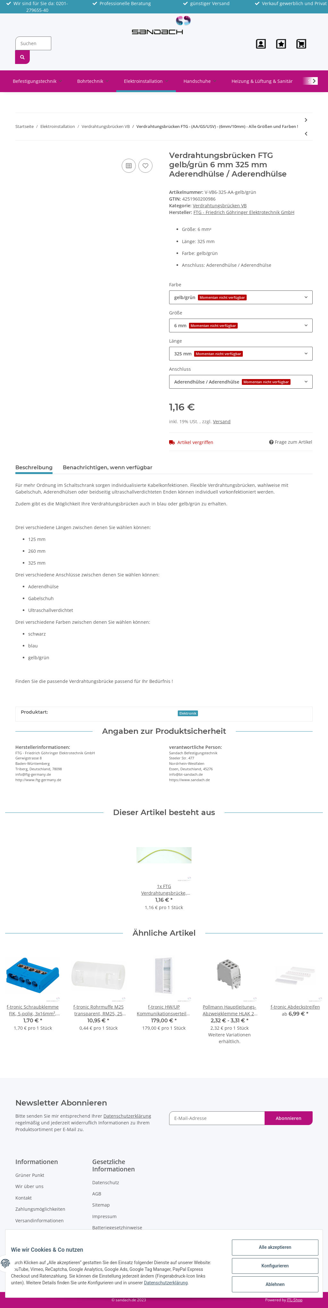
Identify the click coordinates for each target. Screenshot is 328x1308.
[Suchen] (33, 43)
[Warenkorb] (302, 43)
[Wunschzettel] (281, 43)
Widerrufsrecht (108, 1239)
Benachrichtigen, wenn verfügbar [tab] (107, 467)
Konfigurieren (270, 1268)
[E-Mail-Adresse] (217, 1118)
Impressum (104, 1216)
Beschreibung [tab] (34, 467)
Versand (222, 421)
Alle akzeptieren (270, 1252)
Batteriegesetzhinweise (117, 1228)
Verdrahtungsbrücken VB (220, 205)
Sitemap (101, 1205)
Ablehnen (270, 1285)
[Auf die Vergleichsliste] (129, 166)
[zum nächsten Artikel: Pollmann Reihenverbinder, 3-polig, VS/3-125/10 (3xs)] (306, 120)
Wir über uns (29, 1186)
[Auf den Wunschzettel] (145, 166)
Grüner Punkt (29, 1175)
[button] (261, 43)
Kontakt (23, 1198)
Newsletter (27, 1232)
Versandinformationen (39, 1220)
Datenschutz (105, 1182)
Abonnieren (288, 1118)
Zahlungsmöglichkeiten (40, 1209)
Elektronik (187, 713)
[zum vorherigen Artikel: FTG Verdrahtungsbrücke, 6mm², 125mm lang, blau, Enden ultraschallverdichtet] (306, 133)
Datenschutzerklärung (127, 1116)
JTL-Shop (294, 1300)
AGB (96, 1194)
